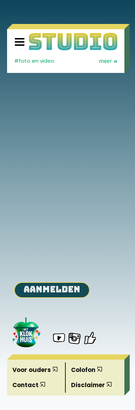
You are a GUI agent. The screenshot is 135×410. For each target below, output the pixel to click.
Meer (108, 61)
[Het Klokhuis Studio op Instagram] (75, 339)
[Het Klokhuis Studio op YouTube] (59, 338)
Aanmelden (52, 289)
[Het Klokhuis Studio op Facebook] (90, 338)
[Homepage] (73, 41)
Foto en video (36, 60)
